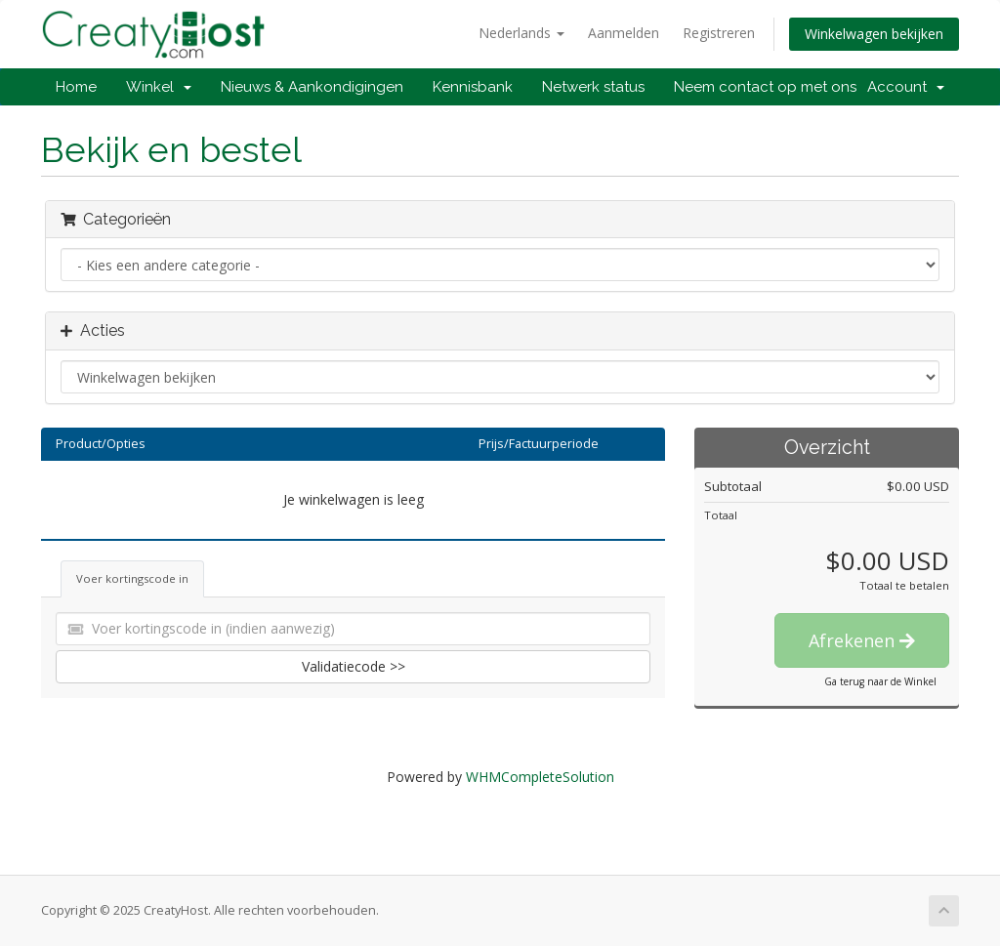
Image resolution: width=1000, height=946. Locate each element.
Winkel (158, 87)
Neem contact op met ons (765, 87)
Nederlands (521, 32)
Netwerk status (593, 87)
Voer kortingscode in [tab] (132, 578)
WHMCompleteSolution (540, 776)
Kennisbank (473, 87)
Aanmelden (623, 32)
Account (905, 87)
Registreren (719, 32)
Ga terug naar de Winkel (880, 681)
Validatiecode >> (353, 666)
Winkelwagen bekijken (874, 33)
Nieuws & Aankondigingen (312, 87)
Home (76, 87)
